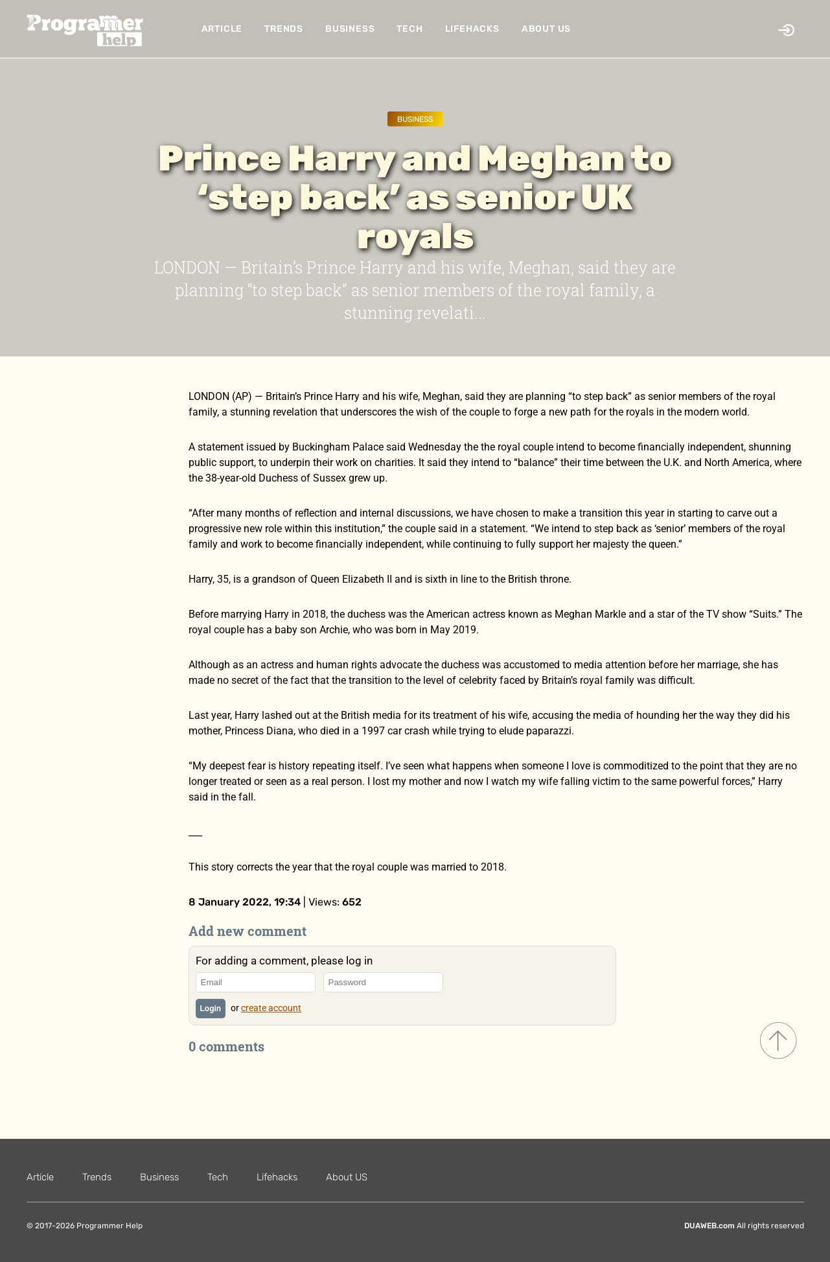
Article (222, 28)
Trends (283, 28)
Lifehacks (472, 28)
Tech (409, 28)
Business (350, 28)
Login (211, 1008)
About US (546, 28)
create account (271, 1008)
